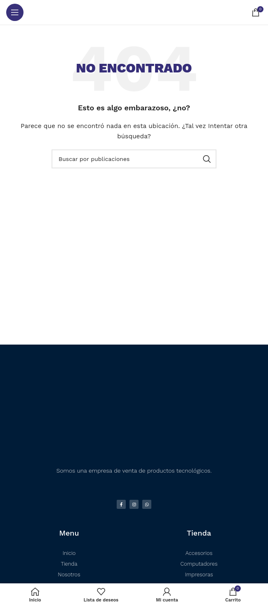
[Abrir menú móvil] (15, 12)
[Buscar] (134, 158)
